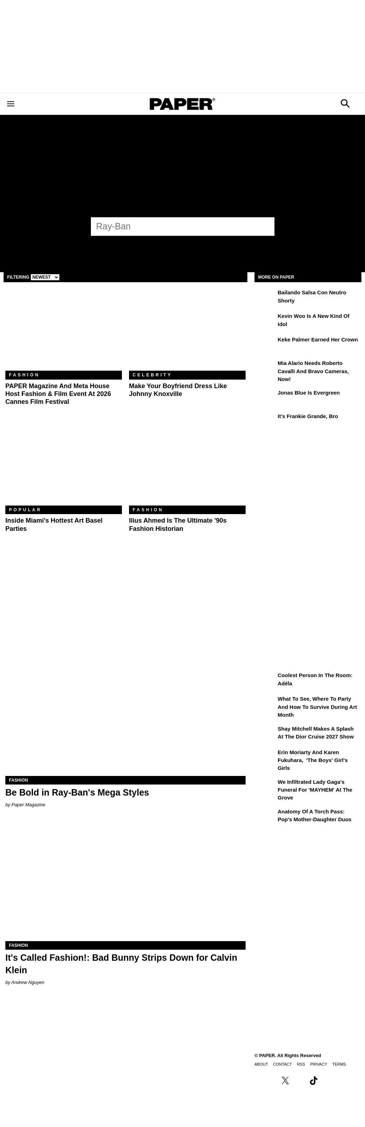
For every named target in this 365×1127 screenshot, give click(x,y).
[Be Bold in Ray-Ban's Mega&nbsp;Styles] (125, 716)
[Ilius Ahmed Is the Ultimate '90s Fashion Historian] (187, 467)
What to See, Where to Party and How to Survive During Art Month (317, 707)
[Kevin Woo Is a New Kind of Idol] (265, 321)
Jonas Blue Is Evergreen (309, 393)
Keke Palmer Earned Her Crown (318, 339)
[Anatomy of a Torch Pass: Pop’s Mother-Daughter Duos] (265, 817)
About (261, 1064)
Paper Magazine (28, 804)
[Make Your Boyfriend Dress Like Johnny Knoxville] (187, 332)
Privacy (318, 1064)
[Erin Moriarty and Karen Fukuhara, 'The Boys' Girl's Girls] (265, 757)
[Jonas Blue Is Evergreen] (265, 398)
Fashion (24, 374)
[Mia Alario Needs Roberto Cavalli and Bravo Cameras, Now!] (265, 368)
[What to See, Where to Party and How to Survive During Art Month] (265, 704)
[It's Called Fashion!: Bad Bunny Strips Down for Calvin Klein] (125, 881)
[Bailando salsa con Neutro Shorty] (265, 297)
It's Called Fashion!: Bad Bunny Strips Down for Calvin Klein (121, 964)
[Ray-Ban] (176, 226)
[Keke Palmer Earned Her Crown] (265, 345)
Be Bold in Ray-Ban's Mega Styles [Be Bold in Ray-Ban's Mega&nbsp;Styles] (77, 792)
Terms (339, 1064)
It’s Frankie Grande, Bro (308, 416)
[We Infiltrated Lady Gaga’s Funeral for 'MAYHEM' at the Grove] (265, 787)
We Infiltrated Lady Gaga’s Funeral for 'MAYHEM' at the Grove (315, 790)
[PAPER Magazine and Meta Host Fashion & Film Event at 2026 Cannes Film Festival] (63, 332)
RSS (301, 1064)
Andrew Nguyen (28, 982)
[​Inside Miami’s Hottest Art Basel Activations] (63, 467)
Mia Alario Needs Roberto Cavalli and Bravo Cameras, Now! (313, 371)
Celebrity (152, 374)
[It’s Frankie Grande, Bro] (265, 421)
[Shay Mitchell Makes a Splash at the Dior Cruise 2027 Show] (265, 734)
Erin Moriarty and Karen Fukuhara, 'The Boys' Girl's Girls (313, 760)
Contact (282, 1064)
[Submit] (265, 226)
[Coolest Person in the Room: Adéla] (265, 680)
